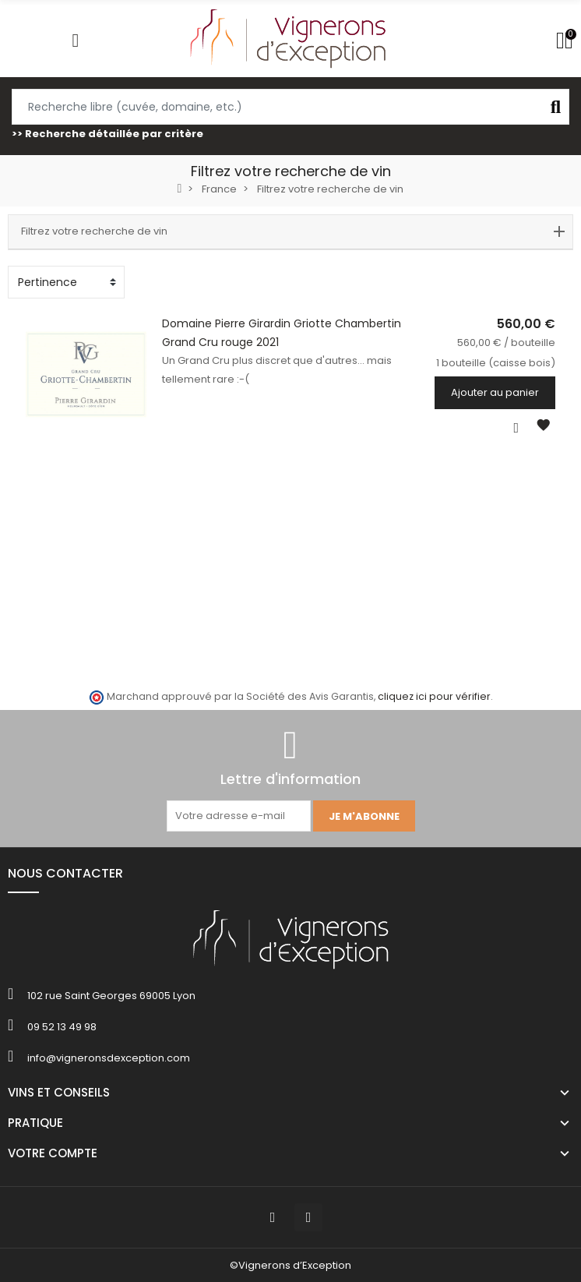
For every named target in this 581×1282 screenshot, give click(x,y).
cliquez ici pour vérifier (434, 696)
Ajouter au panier (513, 392)
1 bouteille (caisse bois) (513, 362)
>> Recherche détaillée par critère (107, 133)
